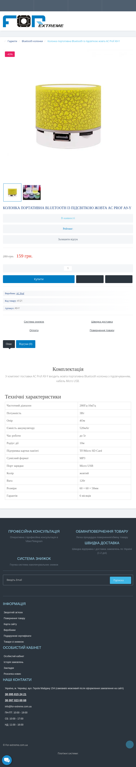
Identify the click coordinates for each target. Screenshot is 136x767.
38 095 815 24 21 (15, 694)
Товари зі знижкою (14, 641)
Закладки (9, 668)
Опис (9, 344)
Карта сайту (10, 624)
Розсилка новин (12, 674)
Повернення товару (14, 618)
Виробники (10, 630)
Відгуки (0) (25, 344)
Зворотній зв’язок (13, 612)
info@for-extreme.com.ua (18, 706)
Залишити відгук (68, 239)
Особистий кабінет (14, 656)
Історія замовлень (13, 662)
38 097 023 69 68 (15, 700)
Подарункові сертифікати (17, 636)
